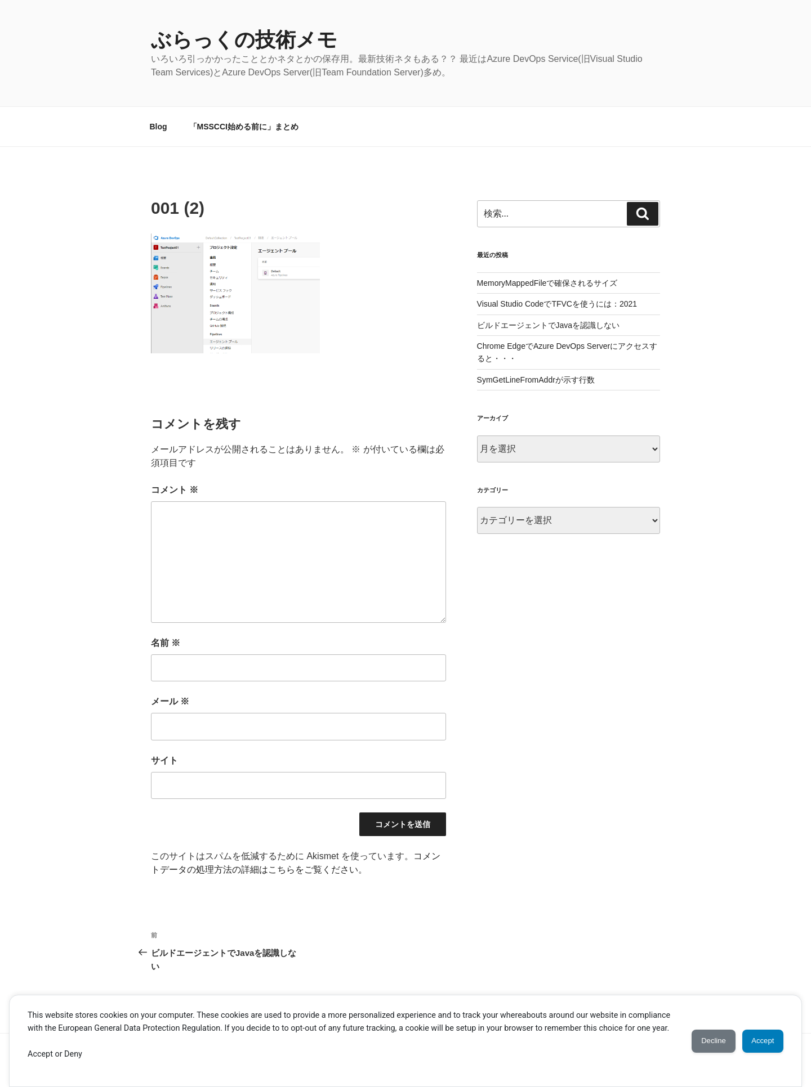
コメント (174, 490)
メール (170, 701)
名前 (165, 643)
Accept (758, 1034)
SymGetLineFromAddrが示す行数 (536, 379)
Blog (158, 126)
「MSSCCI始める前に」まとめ (243, 126)
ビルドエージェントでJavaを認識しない (548, 325)
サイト (164, 760)
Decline (698, 1034)
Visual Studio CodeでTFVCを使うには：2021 (557, 303)
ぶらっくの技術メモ (244, 39)
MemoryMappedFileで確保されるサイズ (547, 283)
